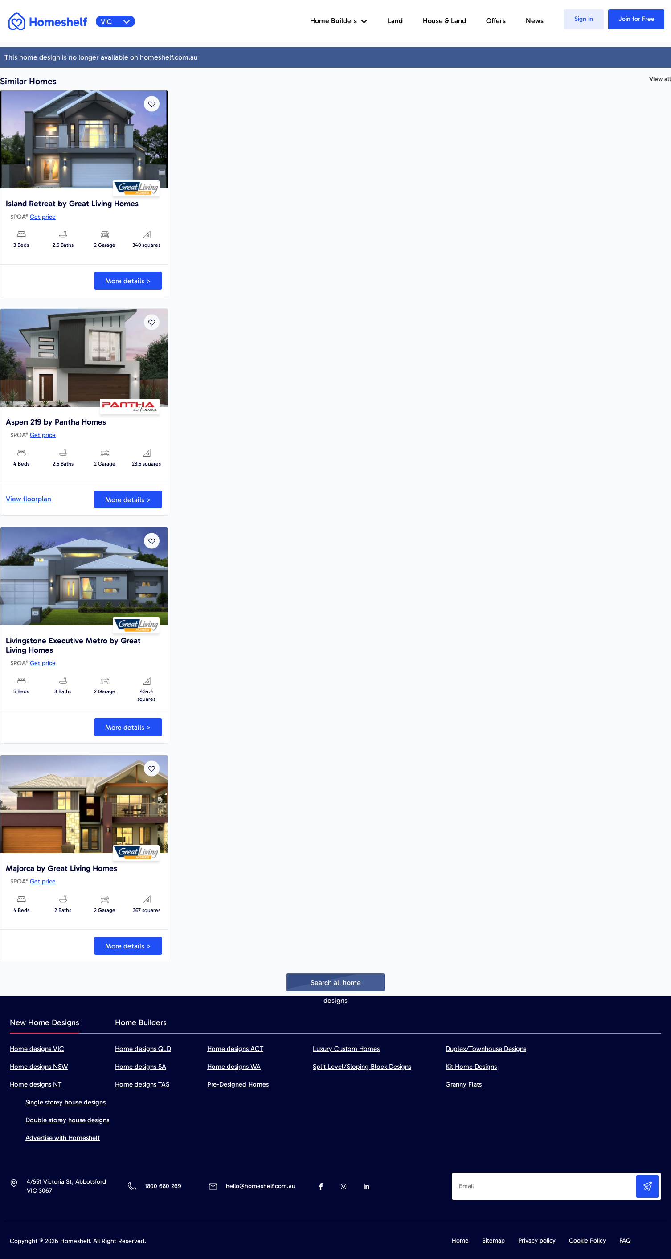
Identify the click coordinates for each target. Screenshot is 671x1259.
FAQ (625, 1240)
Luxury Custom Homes (346, 1049)
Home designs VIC (37, 1049)
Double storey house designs (67, 1120)
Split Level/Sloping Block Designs (362, 1067)
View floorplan (28, 499)
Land (395, 20)
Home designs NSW (39, 1067)
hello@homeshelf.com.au (260, 1186)
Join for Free (636, 19)
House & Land (444, 20)
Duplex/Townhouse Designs (486, 1049)
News (535, 20)
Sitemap (493, 1240)
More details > (128, 281)
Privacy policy (537, 1240)
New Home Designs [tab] (44, 1022)
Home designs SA (140, 1067)
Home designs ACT (235, 1049)
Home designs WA (234, 1067)
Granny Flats (464, 1084)
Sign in (583, 19)
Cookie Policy (587, 1240)
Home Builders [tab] (141, 1022)
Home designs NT (35, 1084)
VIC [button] (116, 21)
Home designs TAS (142, 1084)
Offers (496, 20)
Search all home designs (336, 984)
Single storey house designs (65, 1102)
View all (660, 79)
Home (460, 1240)
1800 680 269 (163, 1186)
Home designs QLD (143, 1049)
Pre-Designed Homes (238, 1084)
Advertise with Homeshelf (62, 1138)
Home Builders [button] (339, 20)
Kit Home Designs (471, 1067)
